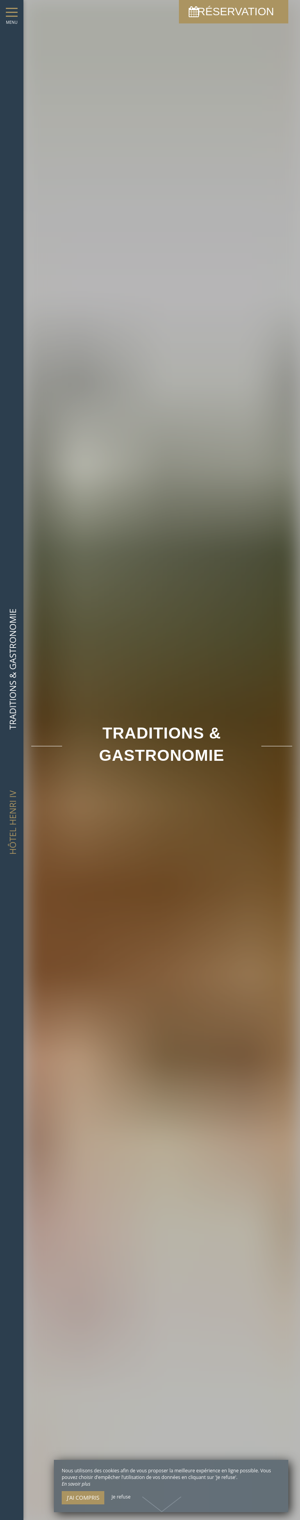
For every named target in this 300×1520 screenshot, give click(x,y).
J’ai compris (83, 1497)
